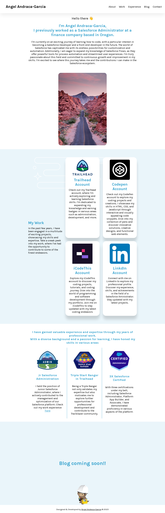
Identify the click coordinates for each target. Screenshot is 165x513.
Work (122, 6)
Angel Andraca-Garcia (91, 509)
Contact (157, 6)
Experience (134, 6)
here (47, 410)
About (112, 6)
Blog (147, 6)
